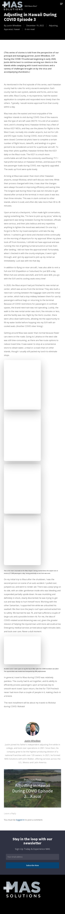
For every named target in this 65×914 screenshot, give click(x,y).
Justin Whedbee (14, 25)
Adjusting (53, 25)
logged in (20, 819)
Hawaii (17, 29)
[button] (61, 4)
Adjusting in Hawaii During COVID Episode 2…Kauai (32, 788)
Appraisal (8, 29)
